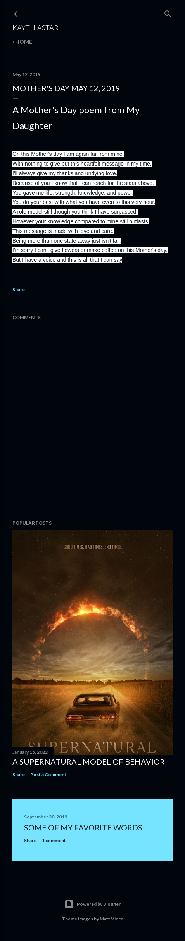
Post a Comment (48, 774)
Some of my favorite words (83, 827)
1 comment (54, 840)
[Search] (168, 12)
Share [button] (18, 289)
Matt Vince (111, 919)
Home (23, 41)
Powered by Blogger (92, 904)
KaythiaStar (35, 27)
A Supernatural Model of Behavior (88, 761)
